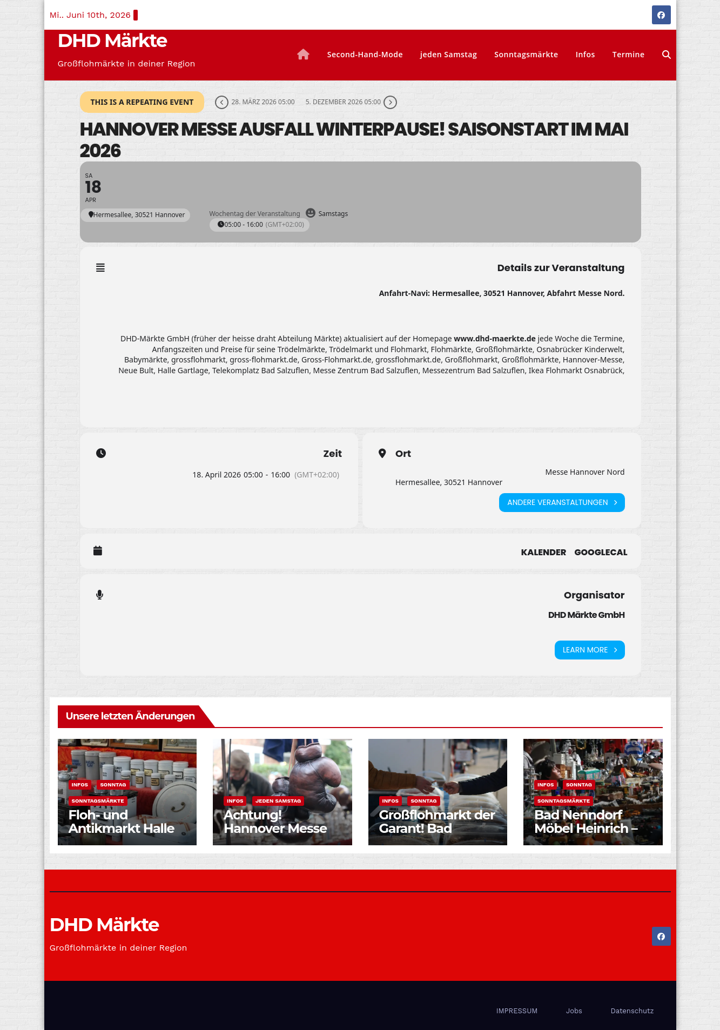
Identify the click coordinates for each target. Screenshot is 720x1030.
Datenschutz (632, 1011)
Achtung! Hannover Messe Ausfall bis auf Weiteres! (275, 835)
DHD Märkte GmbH (586, 615)
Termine (629, 54)
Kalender (544, 552)
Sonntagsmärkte (526, 54)
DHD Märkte (112, 40)
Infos (585, 54)
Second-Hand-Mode (365, 54)
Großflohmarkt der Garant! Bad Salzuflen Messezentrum (437, 835)
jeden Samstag (448, 54)
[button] (666, 55)
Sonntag (113, 784)
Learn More (590, 650)
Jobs (574, 1011)
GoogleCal (600, 552)
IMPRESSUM (517, 1011)
